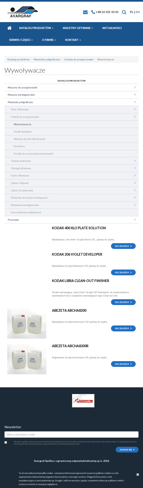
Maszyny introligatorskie (21, 94)
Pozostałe (13, 219)
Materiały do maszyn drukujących (29, 197)
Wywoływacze (22, 124)
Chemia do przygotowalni (78, 59)
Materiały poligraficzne (47, 59)
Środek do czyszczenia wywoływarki (33, 153)
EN (138, 12)
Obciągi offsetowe (21, 168)
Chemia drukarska (21, 160)
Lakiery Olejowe (19, 182)
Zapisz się (127, 449)
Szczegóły (123, 246)
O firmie (49, 39)
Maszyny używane (78, 28)
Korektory (19, 146)
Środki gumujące (23, 131)
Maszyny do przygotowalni (22, 87)
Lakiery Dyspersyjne (22, 190)
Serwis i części (21, 39)
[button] (124, 12)
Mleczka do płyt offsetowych (29, 138)
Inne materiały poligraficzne (26, 212)
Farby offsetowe (20, 175)
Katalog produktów (36, 28)
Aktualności (112, 28)
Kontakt (73, 39)
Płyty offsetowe (19, 109)
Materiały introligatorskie (25, 205)
